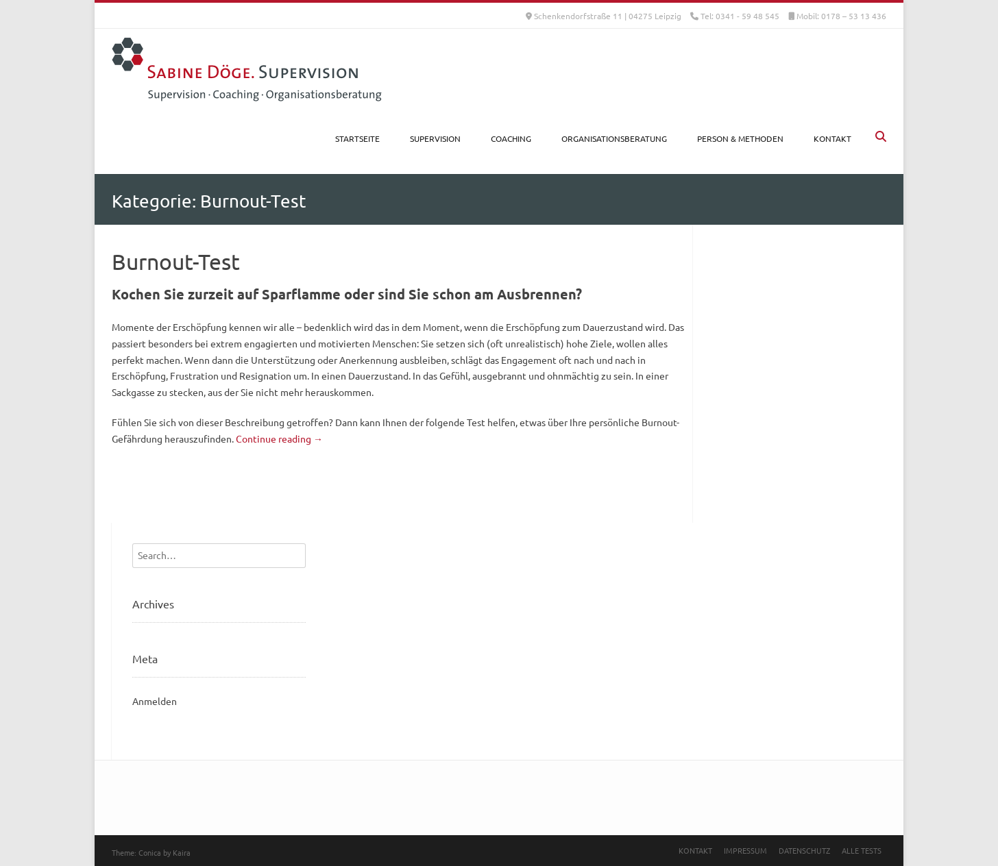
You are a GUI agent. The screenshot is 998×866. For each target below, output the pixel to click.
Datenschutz (804, 850)
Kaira (182, 852)
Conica (149, 852)
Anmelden (154, 701)
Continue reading (279, 438)
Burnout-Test (176, 261)
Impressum (745, 850)
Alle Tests (861, 850)
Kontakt (695, 850)
